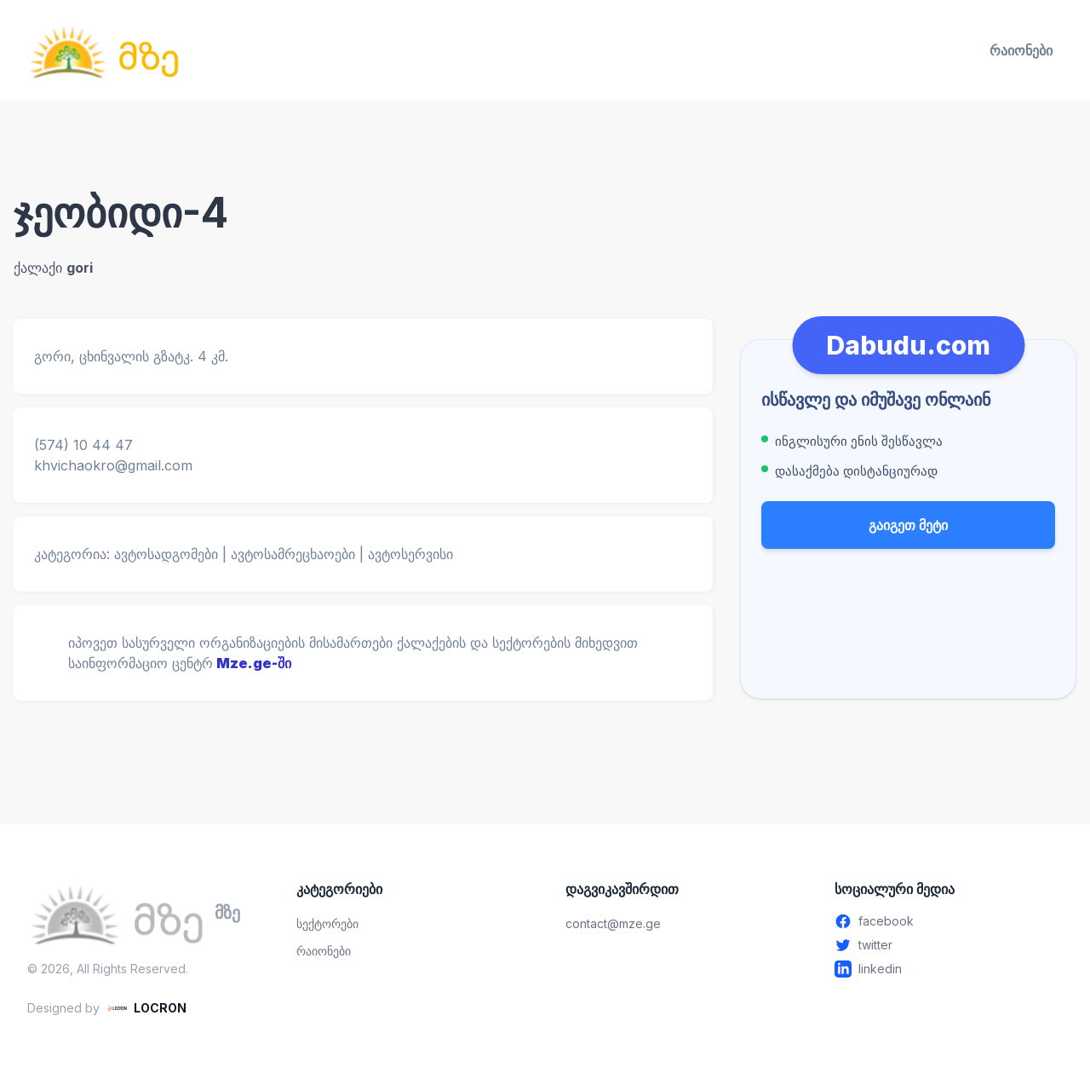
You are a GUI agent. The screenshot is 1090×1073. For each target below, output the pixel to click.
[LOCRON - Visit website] (146, 1008)
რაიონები (1021, 50)
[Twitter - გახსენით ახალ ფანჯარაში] (949, 945)
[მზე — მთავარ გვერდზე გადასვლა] (104, 50)
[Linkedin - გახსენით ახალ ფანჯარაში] (949, 969)
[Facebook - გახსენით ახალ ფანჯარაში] (949, 921)
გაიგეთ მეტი (908, 525)
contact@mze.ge (613, 923)
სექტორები (327, 923)
